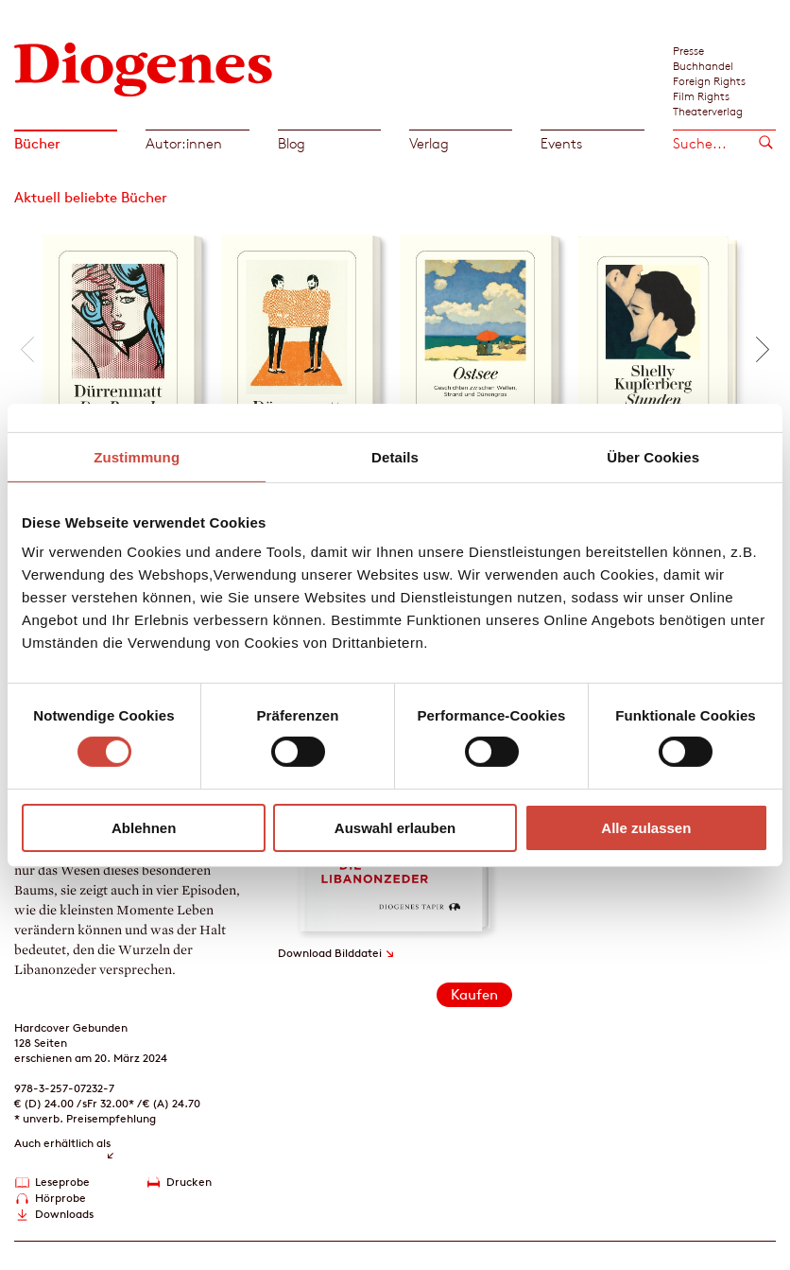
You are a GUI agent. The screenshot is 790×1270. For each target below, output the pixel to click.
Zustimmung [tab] (137, 456)
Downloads (64, 1214)
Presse (688, 50)
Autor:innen (184, 143)
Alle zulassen (646, 828)
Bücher (37, 143)
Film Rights (701, 95)
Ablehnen (144, 828)
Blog (291, 143)
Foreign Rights (709, 80)
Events (561, 143)
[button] (27, 350)
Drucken (189, 1181)
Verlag (429, 143)
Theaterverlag (708, 110)
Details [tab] (395, 456)
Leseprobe (62, 1181)
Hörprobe (60, 1198)
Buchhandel (703, 65)
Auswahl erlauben (395, 828)
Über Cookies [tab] (653, 456)
